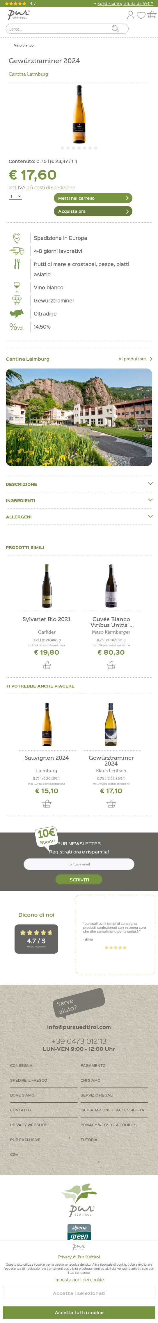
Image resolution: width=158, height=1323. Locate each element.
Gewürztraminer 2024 (111, 761)
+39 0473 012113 (79, 1041)
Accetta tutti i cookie (79, 1312)
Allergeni (79, 516)
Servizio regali (97, 1094)
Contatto (20, 1109)
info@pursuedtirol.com (79, 1027)
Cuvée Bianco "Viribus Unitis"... (111, 622)
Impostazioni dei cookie (79, 1280)
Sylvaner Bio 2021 (47, 620)
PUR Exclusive (25, 1139)
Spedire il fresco (28, 1080)
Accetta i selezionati (79, 1293)
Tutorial (90, 1139)
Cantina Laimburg (28, 74)
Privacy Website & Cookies (109, 1124)
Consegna (21, 1065)
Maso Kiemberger (111, 632)
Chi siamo (90, 1080)
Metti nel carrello (76, 198)
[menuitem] (148, 30)
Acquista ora (72, 211)
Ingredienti (79, 500)
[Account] (131, 14)
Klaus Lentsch (111, 770)
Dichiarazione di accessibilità (112, 1109)
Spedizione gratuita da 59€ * (125, 3)
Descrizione (79, 484)
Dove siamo (22, 1094)
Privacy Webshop (28, 1124)
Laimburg (46, 770)
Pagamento (93, 1065)
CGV (14, 1154)
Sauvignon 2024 (47, 758)
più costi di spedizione (50, 187)
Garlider (47, 632)
